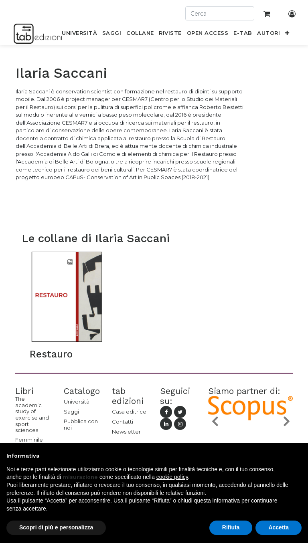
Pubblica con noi (81, 424)
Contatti (122, 421)
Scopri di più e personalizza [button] (56, 527)
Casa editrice (129, 411)
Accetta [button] (278, 527)
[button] (287, 34)
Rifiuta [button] (231, 527)
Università (76, 401)
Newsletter (126, 431)
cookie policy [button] (172, 477)
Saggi (71, 411)
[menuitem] (79, 34)
